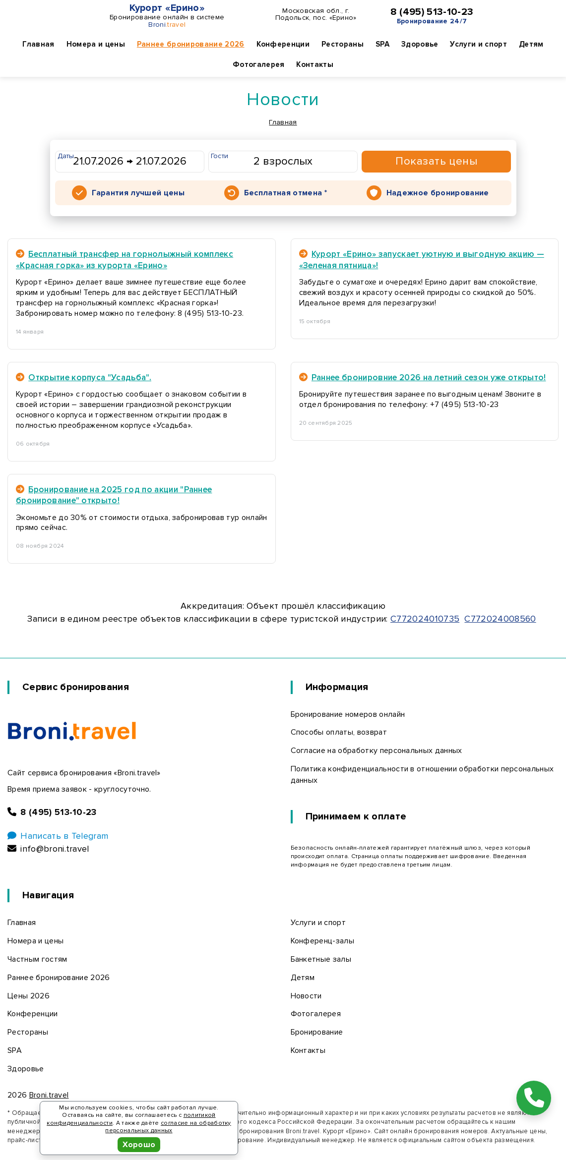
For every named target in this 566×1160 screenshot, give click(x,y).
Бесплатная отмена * (285, 193)
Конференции (283, 44)
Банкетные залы (321, 959)
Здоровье (420, 44)
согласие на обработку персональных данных (168, 1127)
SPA (382, 44)
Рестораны (342, 44)
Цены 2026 (28, 996)
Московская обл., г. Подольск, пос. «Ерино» (316, 14)
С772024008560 (500, 618)
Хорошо (139, 1145)
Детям (531, 44)
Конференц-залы (322, 941)
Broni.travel (49, 1095)
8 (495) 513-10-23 (431, 11)
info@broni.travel (48, 848)
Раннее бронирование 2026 (191, 44)
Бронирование (317, 1032)
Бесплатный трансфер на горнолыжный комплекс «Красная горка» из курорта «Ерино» (124, 259)
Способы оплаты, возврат (339, 732)
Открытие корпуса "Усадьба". (83, 377)
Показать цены (436, 161)
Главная (38, 44)
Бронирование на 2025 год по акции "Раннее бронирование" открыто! (114, 495)
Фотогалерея (259, 64)
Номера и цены (95, 44)
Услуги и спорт (478, 44)
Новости (306, 996)
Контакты (314, 64)
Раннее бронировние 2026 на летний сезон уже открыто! (422, 377)
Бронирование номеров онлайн (348, 714)
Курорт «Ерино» (167, 8)
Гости (220, 156)
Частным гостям (37, 959)
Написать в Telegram (57, 835)
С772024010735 (424, 618)
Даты (66, 156)
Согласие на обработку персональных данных (376, 750)
